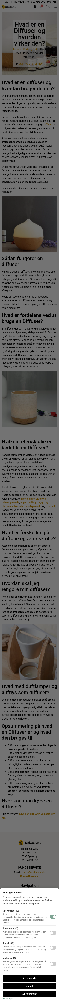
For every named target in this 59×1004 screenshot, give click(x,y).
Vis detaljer (8, 999)
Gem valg (29, 986)
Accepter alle (29, 978)
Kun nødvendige (29, 994)
